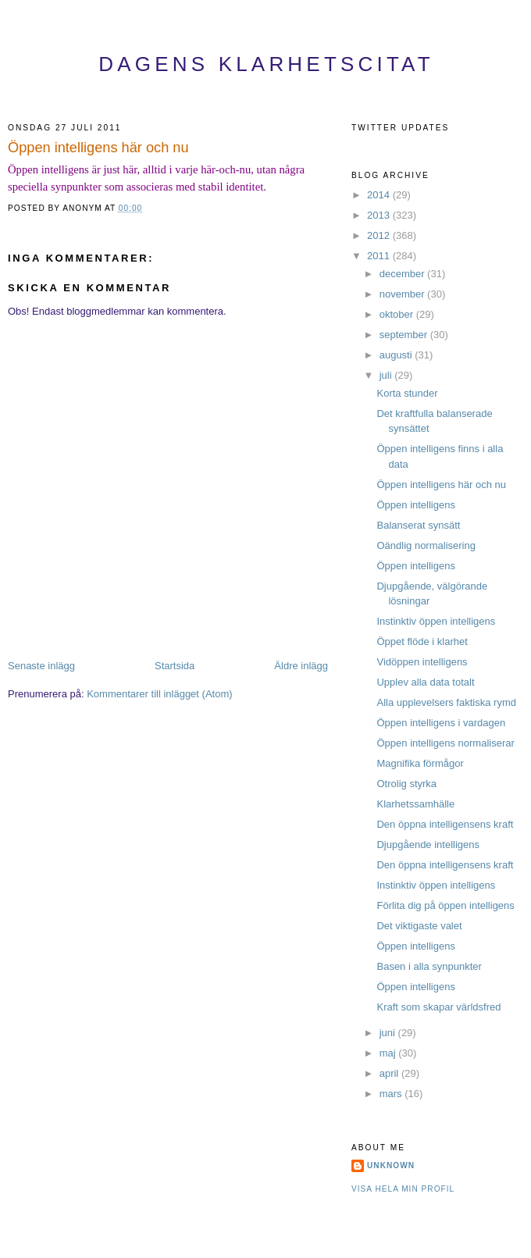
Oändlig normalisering (425, 545)
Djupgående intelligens (427, 844)
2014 (380, 195)
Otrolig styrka (406, 783)
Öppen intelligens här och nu (98, 147)
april (390, 1073)
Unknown (391, 1165)
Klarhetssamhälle (415, 804)
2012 (380, 235)
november (403, 294)
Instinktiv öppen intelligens (435, 621)
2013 (380, 215)
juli (387, 375)
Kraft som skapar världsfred (438, 1007)
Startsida (174, 666)
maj (389, 1053)
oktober (398, 314)
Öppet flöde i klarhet (421, 641)
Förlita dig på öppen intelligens (445, 905)
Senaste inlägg (41, 666)
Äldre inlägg (301, 666)
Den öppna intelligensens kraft (444, 824)
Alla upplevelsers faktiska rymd (445, 702)
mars (392, 1093)
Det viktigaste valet (419, 926)
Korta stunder (406, 393)
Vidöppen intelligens (421, 662)
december (403, 274)
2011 (380, 256)
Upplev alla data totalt (425, 682)
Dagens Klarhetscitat (266, 64)
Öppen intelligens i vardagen (440, 723)
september (405, 334)
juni (389, 1033)
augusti (397, 355)
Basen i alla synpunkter (428, 966)
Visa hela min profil (402, 1189)
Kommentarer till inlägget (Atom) (159, 694)
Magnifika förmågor (419, 763)
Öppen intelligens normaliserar (445, 743)
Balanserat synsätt (418, 525)
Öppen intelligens (415, 505)
